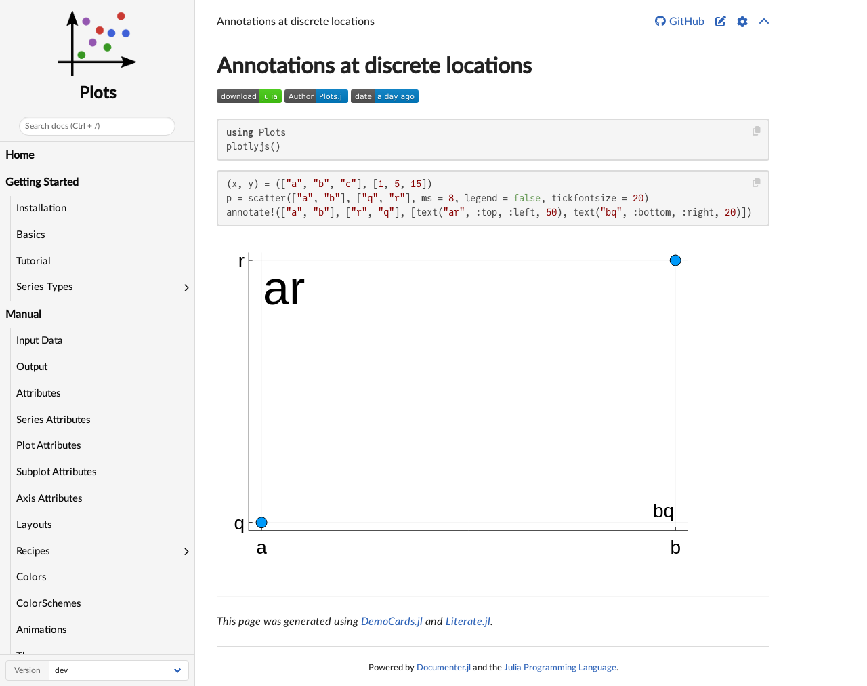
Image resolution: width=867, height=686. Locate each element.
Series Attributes (53, 420)
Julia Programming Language (560, 668)
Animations (41, 630)
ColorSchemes (48, 604)
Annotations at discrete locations (374, 66)
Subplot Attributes (56, 472)
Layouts (34, 525)
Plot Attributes (48, 446)
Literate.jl (468, 621)
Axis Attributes (49, 498)
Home (19, 155)
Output (31, 367)
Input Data (39, 341)
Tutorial (33, 261)
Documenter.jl (444, 668)
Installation (41, 208)
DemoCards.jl (392, 621)
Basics (30, 235)
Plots (97, 93)
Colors (31, 577)
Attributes (38, 393)
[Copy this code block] (757, 131)
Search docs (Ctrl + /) (62, 126)
